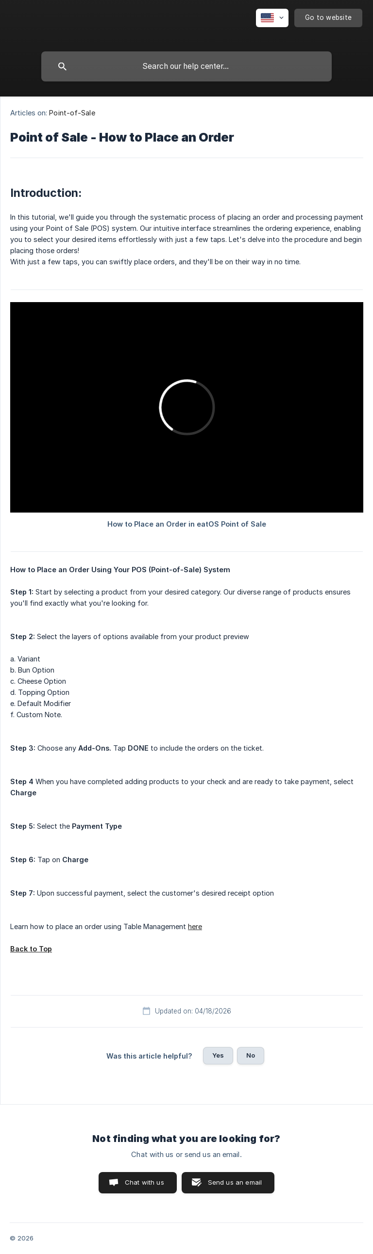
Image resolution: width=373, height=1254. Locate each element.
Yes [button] (218, 1055)
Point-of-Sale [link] (72, 113)
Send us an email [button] (235, 1182)
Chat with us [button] (144, 1182)
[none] (272, 18)
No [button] (250, 1055)
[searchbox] (186, 66)
